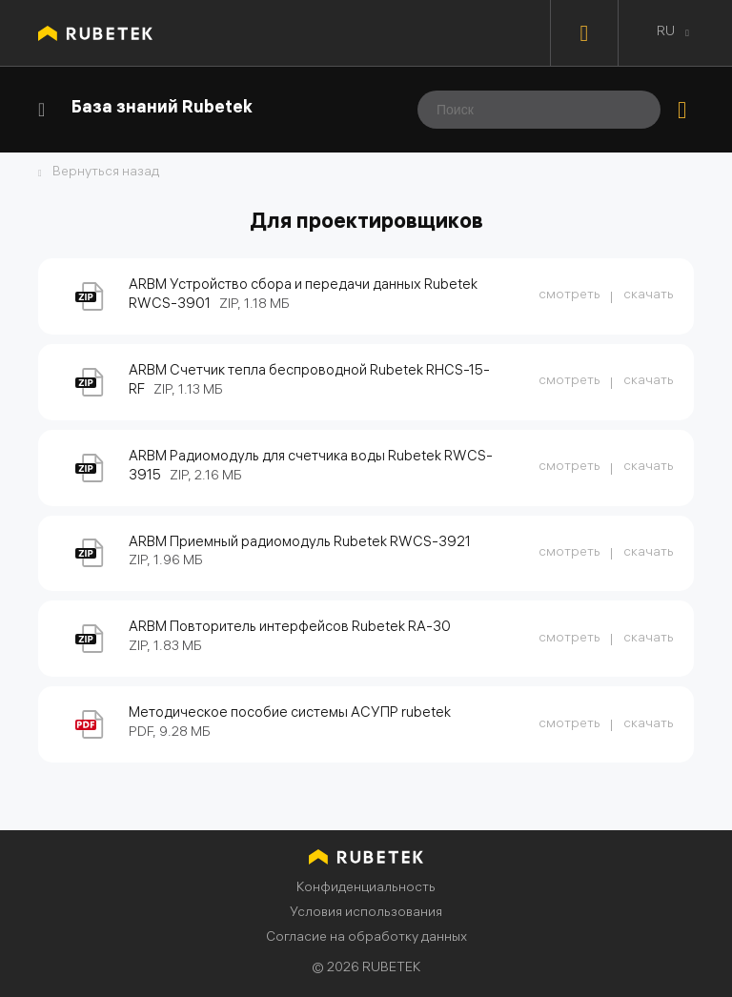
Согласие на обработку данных (366, 938)
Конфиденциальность (366, 889)
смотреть (569, 296)
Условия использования (366, 913)
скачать (648, 296)
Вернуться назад (105, 173)
